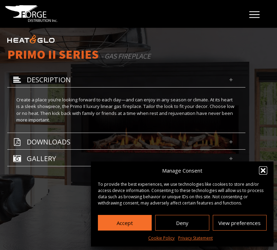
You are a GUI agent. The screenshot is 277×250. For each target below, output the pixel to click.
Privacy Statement (195, 238)
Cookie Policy (161, 238)
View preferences (239, 222)
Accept (125, 222)
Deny (182, 222)
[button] (263, 170)
